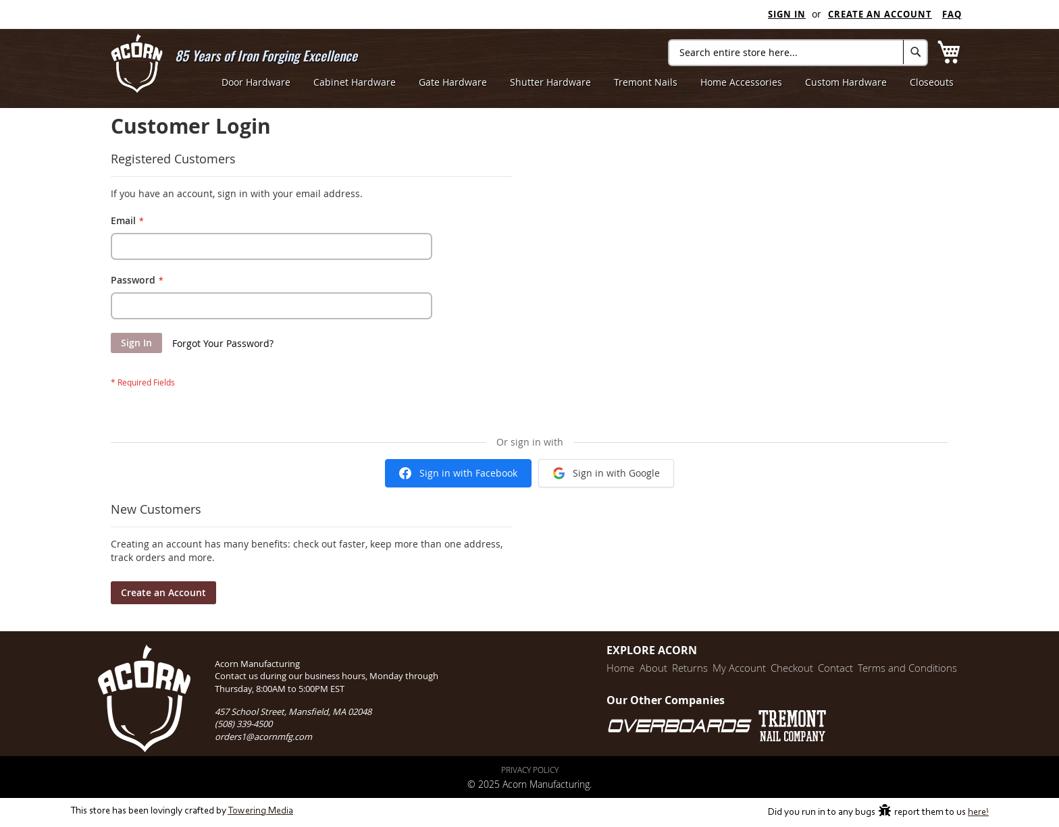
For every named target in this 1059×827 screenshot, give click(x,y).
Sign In (787, 14)
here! (978, 812)
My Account (725, 667)
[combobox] (798, 52)
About (633, 667)
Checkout (781, 667)
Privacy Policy (530, 769)
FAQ (952, 14)
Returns (673, 667)
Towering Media (260, 811)
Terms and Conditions (904, 667)
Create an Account (880, 14)
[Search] (915, 52)
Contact (828, 667)
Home (597, 667)
